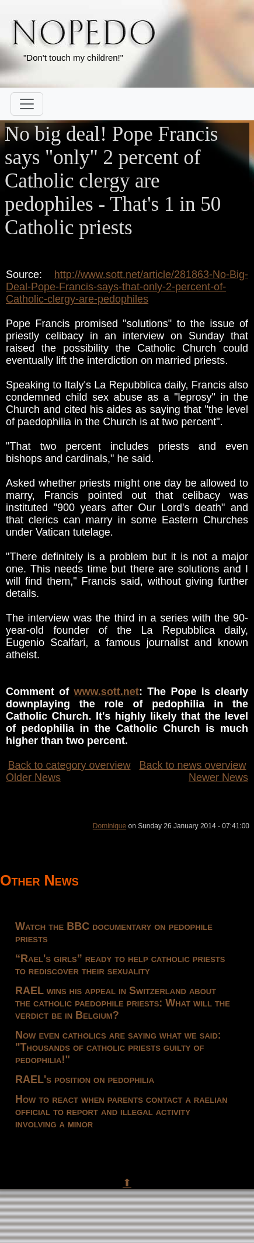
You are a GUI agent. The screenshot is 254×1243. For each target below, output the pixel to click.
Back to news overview (193, 765)
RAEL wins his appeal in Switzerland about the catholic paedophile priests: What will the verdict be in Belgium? (122, 1003)
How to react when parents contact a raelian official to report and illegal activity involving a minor (121, 1111)
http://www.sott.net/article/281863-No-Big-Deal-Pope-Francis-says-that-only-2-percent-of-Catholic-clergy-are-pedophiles (127, 287)
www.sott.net (106, 691)
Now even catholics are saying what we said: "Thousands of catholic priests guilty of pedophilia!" (118, 1047)
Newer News (218, 777)
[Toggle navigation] (27, 104)
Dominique (109, 826)
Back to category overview (69, 765)
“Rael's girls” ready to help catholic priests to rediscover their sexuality (120, 965)
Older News (33, 777)
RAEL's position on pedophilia (84, 1079)
